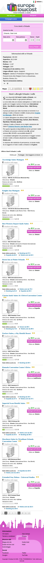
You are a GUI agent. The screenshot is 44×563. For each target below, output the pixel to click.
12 (29, 513)
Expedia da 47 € (11, 399)
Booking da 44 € (24, 397)
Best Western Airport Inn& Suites (15, 224)
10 (22, 513)
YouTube (25, 555)
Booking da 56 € (26, 435)
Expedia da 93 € (26, 291)
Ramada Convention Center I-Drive (16, 367)
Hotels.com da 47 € (27, 399)
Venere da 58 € (24, 327)
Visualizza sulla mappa (10, 162)
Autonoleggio (6, 547)
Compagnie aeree (11, 19)
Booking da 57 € (24, 253)
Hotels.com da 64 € (27, 255)
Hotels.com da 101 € (26, 507)
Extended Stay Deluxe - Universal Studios (18, 477)
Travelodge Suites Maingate (13, 160)
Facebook (5, 553)
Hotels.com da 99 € (27, 329)
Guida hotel (25, 542)
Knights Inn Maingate (10, 191)
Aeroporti (33, 15)
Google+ (5, 555)
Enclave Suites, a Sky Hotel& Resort (16, 333)
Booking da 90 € (24, 363)
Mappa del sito (6, 542)
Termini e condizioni (8, 536)
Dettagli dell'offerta (34, 167)
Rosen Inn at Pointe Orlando (13, 260)
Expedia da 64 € (11, 255)
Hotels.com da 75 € (25, 289)
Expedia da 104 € (25, 471)
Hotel (23, 544)
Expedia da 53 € (11, 435)
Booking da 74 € (11, 329)
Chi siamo (5, 534)
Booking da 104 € (12, 508)
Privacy (24, 536)
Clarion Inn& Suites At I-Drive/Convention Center (22, 295)
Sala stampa (26, 534)
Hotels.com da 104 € (13, 473)
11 (25, 513)
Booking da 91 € (11, 291)
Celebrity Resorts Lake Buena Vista (20, 126)
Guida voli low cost (8, 544)
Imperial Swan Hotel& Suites (13, 403)
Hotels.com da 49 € (25, 433)
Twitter (24, 553)
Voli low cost (11, 15)
